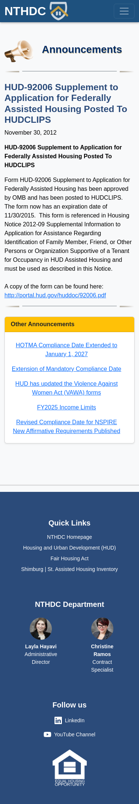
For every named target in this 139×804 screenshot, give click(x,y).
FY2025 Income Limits (66, 407)
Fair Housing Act (69, 558)
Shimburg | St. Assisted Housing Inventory (69, 569)
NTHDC (36, 11)
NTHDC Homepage (69, 537)
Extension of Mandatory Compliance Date (66, 369)
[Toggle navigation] (124, 11)
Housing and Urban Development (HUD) (69, 548)
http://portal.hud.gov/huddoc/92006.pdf (55, 295)
